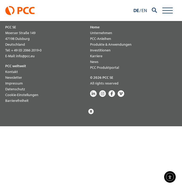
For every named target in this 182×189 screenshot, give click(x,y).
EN (144, 10)
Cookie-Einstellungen (21, 94)
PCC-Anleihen (100, 38)
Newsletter (13, 77)
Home (95, 27)
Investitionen (100, 50)
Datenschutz (15, 89)
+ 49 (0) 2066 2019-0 (26, 50)
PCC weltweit (15, 66)
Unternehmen (101, 32)
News (94, 61)
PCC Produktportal (104, 67)
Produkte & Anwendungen (111, 44)
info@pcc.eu (25, 56)
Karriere (96, 56)
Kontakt (11, 71)
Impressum (14, 83)
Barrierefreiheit (17, 100)
